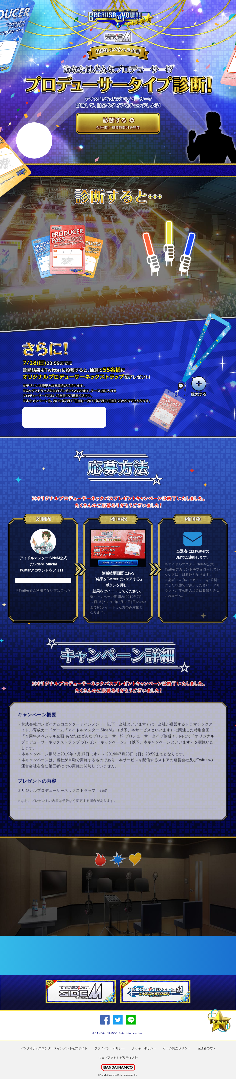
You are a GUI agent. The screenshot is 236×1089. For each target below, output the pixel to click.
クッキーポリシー (144, 1058)
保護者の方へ (206, 1058)
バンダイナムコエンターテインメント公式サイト (54, 1058)
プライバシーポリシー (109, 1058)
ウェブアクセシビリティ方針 (118, 1067)
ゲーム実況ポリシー (176, 1058)
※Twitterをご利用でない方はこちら (43, 604)
